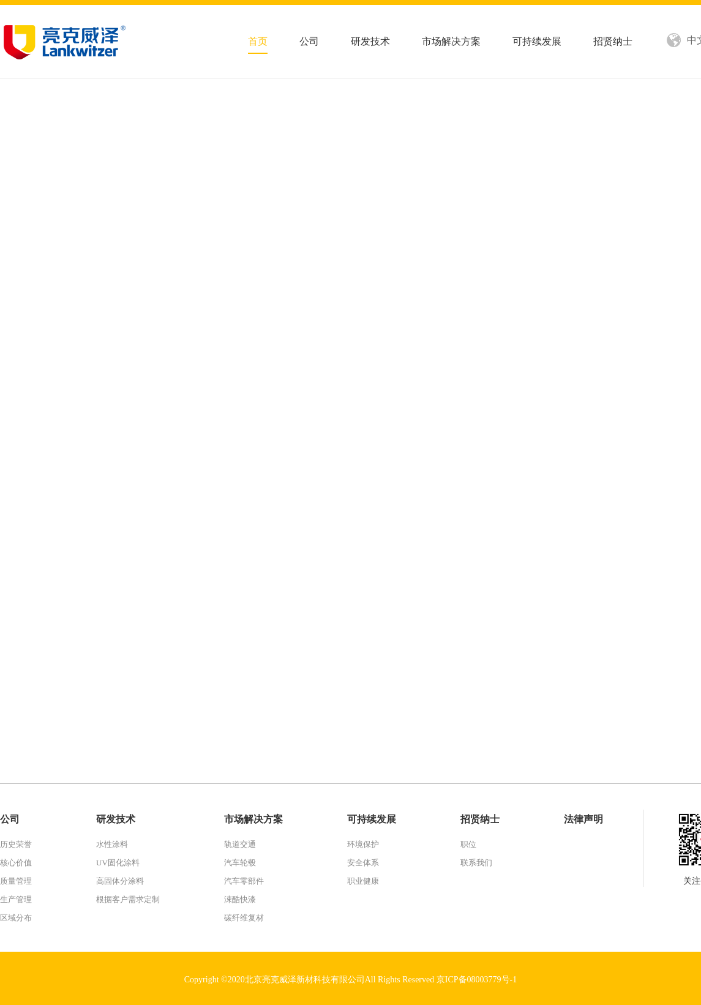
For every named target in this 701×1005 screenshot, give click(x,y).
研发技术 (370, 41)
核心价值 (16, 862)
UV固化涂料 (118, 862)
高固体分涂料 (120, 881)
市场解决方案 (451, 41)
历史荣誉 (16, 844)
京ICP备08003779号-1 (477, 979)
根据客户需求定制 (128, 899)
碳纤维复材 (244, 917)
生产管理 (16, 899)
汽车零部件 (244, 881)
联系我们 (476, 862)
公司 (309, 41)
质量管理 (16, 881)
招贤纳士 (612, 41)
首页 (258, 41)
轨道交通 (240, 844)
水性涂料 (112, 844)
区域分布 (16, 917)
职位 (468, 844)
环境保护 (363, 844)
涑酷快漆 (240, 899)
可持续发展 (536, 41)
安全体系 (363, 862)
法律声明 (583, 819)
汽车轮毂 (240, 862)
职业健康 (363, 881)
